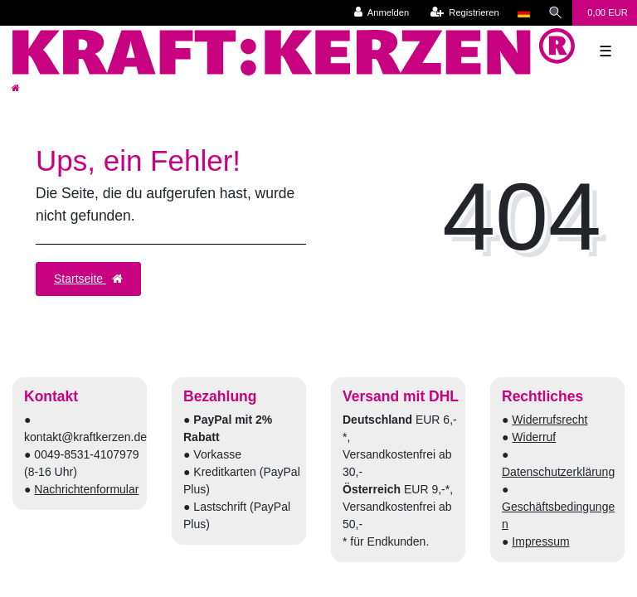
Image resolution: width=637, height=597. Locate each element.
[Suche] (555, 13)
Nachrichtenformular (86, 489)
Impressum (540, 541)
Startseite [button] (88, 278)
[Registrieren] (464, 13)
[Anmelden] (382, 13)
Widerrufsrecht (549, 419)
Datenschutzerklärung (558, 471)
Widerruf (534, 437)
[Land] (523, 13)
